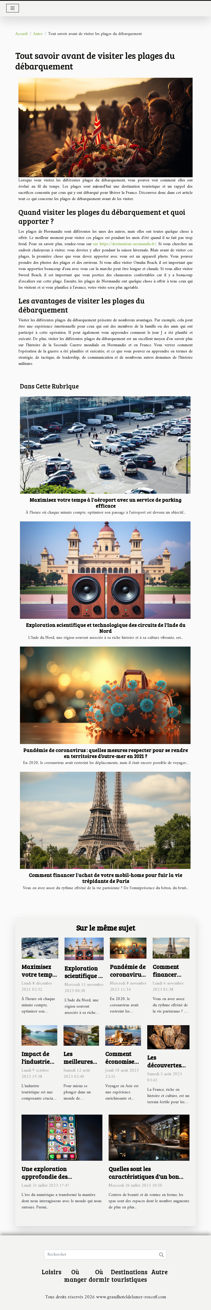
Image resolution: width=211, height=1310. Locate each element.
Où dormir (99, 1275)
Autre (38, 34)
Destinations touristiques (129, 1275)
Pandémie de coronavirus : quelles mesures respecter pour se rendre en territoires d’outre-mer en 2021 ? (105, 753)
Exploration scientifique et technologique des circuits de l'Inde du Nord (105, 627)
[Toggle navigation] (12, 8)
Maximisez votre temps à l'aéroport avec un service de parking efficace (105, 502)
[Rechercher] (105, 1254)
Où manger (75, 1275)
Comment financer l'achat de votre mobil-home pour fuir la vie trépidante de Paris (105, 878)
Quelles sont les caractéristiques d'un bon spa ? (144, 1176)
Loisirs (51, 1271)
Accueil (21, 34)
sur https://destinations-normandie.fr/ (124, 244)
